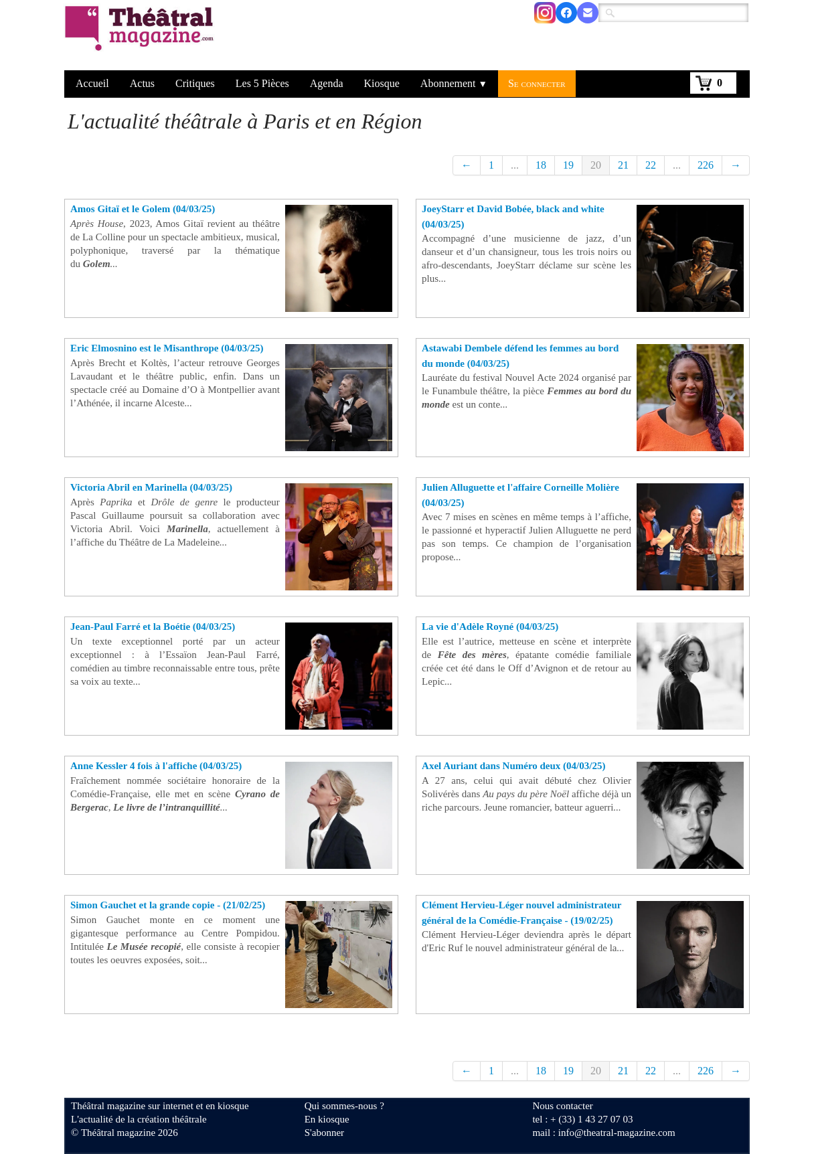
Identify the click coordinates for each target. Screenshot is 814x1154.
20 (595, 165)
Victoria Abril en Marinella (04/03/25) (151, 487)
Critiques (195, 83)
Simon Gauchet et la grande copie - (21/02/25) (167, 905)
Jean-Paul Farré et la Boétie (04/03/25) (152, 626)
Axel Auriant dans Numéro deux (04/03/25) (513, 765)
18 (541, 165)
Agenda (326, 83)
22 (650, 165)
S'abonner (324, 1132)
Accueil (92, 83)
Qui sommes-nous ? (344, 1105)
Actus (142, 83)
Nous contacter (562, 1105)
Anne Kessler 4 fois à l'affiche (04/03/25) (156, 765)
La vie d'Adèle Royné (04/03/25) (490, 626)
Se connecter (537, 83)
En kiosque (327, 1119)
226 (706, 165)
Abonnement (453, 83)
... (515, 165)
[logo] (141, 36)
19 (568, 165)
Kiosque (382, 83)
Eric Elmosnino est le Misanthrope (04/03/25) (166, 348)
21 (623, 165)
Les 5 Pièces (262, 83)
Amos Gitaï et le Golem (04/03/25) (142, 208)
